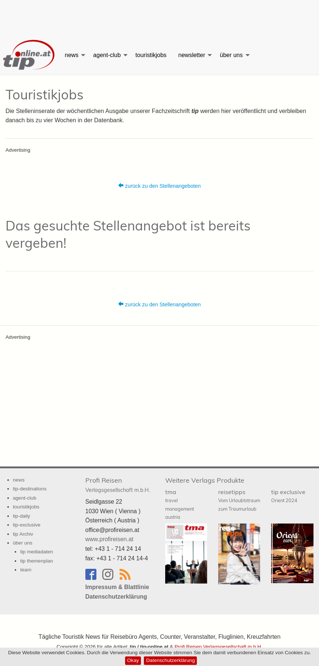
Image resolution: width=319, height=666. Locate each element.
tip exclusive (288, 495)
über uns (231, 55)
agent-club (107, 55)
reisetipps (239, 500)
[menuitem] (29, 55)
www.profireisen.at (109, 539)
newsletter (191, 55)
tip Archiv (23, 534)
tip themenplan (36, 561)
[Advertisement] (160, 16)
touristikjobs (150, 55)
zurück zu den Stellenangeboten (159, 186)
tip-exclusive (26, 525)
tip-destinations (29, 488)
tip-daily (21, 516)
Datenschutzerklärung (170, 660)
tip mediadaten (36, 551)
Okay (133, 660)
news (71, 55)
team (25, 569)
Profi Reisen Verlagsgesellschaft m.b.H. (218, 646)
